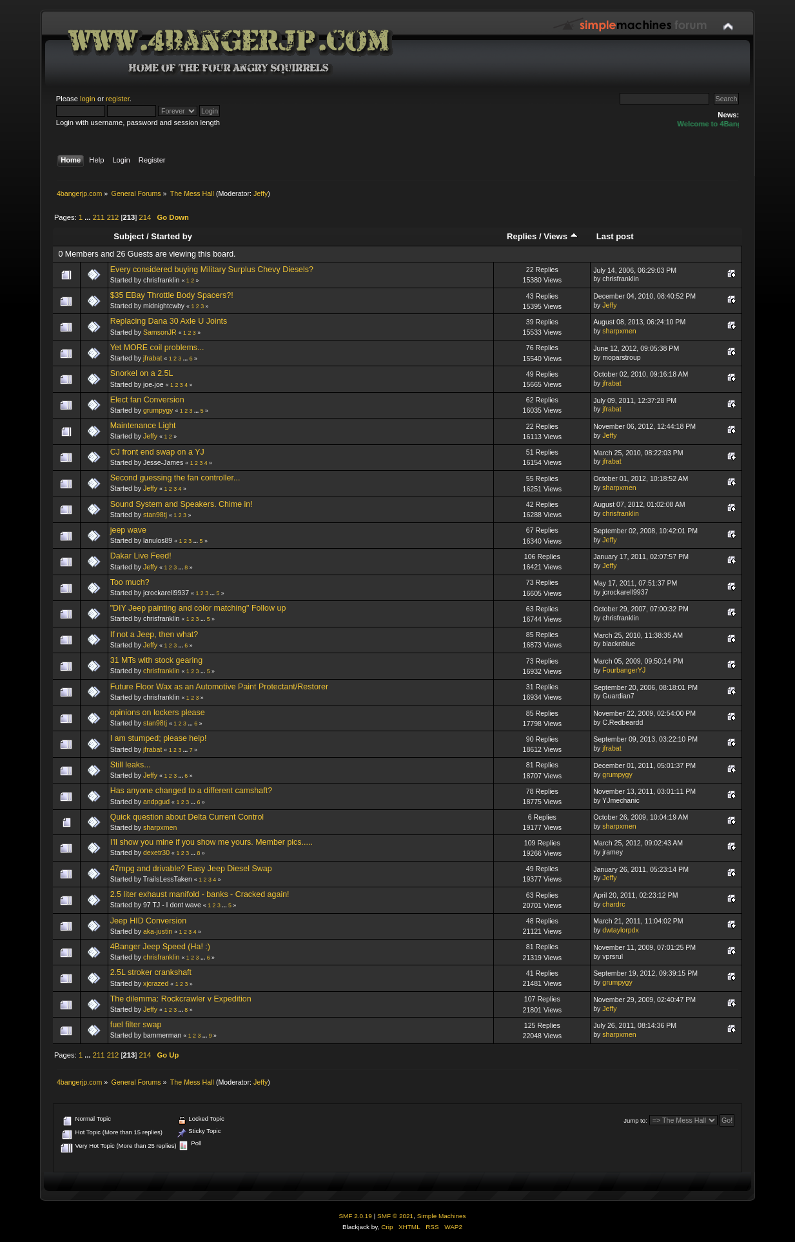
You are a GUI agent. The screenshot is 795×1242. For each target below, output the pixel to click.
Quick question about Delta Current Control (187, 817)
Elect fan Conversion (147, 399)
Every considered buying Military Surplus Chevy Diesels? (211, 269)
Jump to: (635, 1120)
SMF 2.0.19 (355, 1215)
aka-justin (157, 931)
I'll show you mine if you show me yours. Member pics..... (211, 842)
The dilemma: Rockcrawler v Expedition (180, 998)
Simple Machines (441, 1215)
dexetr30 (156, 852)
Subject (128, 236)
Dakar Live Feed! (141, 555)
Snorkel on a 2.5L (141, 373)
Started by (171, 236)
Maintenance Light (143, 425)
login (87, 99)
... (88, 217)
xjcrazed (155, 983)
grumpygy (158, 410)
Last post (615, 236)
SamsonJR (160, 332)
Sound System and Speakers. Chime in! (181, 504)
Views (560, 236)
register (118, 99)
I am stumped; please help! (158, 738)
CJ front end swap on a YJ (157, 452)
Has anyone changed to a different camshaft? (191, 790)
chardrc (613, 904)
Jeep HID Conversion (148, 920)
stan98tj (155, 514)
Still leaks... (130, 764)
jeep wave (128, 530)
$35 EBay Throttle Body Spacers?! (171, 295)
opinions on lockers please (157, 712)
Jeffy (260, 193)
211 (99, 217)
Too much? (130, 582)
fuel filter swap (136, 1024)
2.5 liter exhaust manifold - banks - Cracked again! (200, 894)
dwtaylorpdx (620, 930)
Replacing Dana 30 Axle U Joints (169, 321)
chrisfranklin (620, 513)
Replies (521, 236)
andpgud (156, 801)
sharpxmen (619, 331)
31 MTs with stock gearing (156, 660)
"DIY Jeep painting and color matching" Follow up (198, 608)
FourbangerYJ (623, 670)
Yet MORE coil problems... (157, 347)
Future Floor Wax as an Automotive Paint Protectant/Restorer (219, 686)
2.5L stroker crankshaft (150, 972)
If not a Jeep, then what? (154, 634)
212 (113, 217)
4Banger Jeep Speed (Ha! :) (160, 946)
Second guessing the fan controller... (175, 477)
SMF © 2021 (395, 1215)
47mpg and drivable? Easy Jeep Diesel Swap (191, 868)
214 (145, 217)
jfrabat (152, 358)
